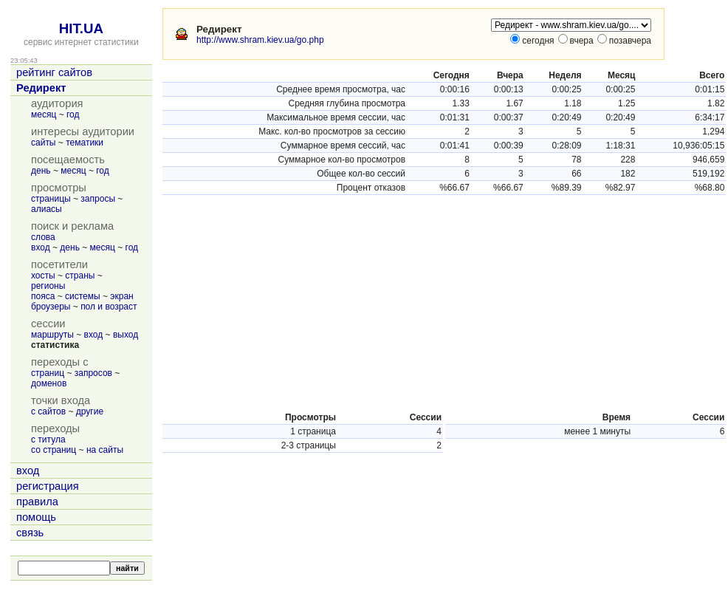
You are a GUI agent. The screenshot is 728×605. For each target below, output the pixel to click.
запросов (93, 373)
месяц (43, 114)
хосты (43, 275)
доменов (48, 383)
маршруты (52, 334)
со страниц (53, 450)
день (41, 170)
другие (89, 411)
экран (121, 296)
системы (82, 296)
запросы (97, 199)
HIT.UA (81, 28)
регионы (48, 286)
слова (43, 237)
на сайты (104, 450)
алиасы (46, 209)
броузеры (50, 306)
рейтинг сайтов (54, 72)
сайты (43, 142)
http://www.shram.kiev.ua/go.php (260, 40)
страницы (51, 199)
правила (37, 501)
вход (40, 247)
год (73, 114)
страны (80, 275)
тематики (84, 142)
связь (30, 533)
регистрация (47, 486)
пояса (43, 296)
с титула (48, 439)
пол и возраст (108, 306)
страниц (47, 373)
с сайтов (48, 411)
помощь (36, 517)
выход (125, 334)
